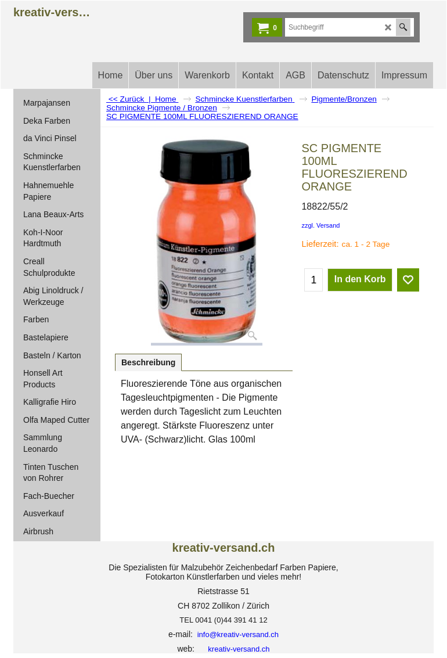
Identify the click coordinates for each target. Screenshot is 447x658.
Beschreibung (148, 362)
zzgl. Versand (320, 225)
